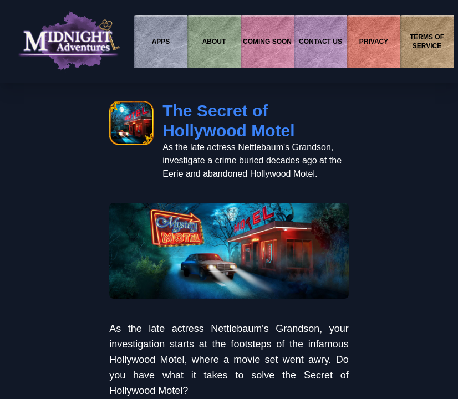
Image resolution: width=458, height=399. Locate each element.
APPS (161, 41)
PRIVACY (373, 41)
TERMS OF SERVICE (427, 41)
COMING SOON (267, 41)
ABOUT (214, 41)
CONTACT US (320, 41)
